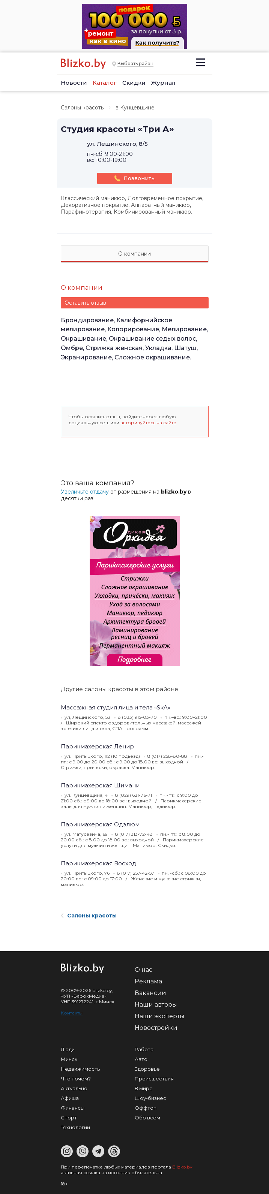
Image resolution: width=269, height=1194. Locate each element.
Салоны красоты (83, 107)
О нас (143, 969)
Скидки (134, 82)
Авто (141, 1059)
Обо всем (147, 1118)
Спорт (69, 1118)
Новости (74, 82)
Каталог (105, 82)
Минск (69, 1059)
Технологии (75, 1127)
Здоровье (147, 1069)
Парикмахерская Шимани (100, 785)
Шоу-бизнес (150, 1098)
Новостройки (156, 1027)
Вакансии (150, 992)
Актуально (74, 1088)
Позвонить (134, 178)
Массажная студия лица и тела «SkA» (115, 707)
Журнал (163, 82)
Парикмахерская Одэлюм (100, 824)
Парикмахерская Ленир (97, 746)
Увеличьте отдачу (85, 491)
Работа (144, 1049)
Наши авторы (156, 1004)
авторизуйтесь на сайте (148, 422)
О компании (134, 253)
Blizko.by (182, 1167)
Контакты (72, 1013)
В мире (144, 1088)
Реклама (148, 981)
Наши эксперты (160, 1016)
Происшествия (154, 1079)
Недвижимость (80, 1069)
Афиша (70, 1098)
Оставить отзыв (85, 302)
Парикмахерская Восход (98, 863)
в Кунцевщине (135, 107)
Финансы (72, 1108)
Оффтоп (145, 1108)
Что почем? (76, 1079)
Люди (68, 1049)
